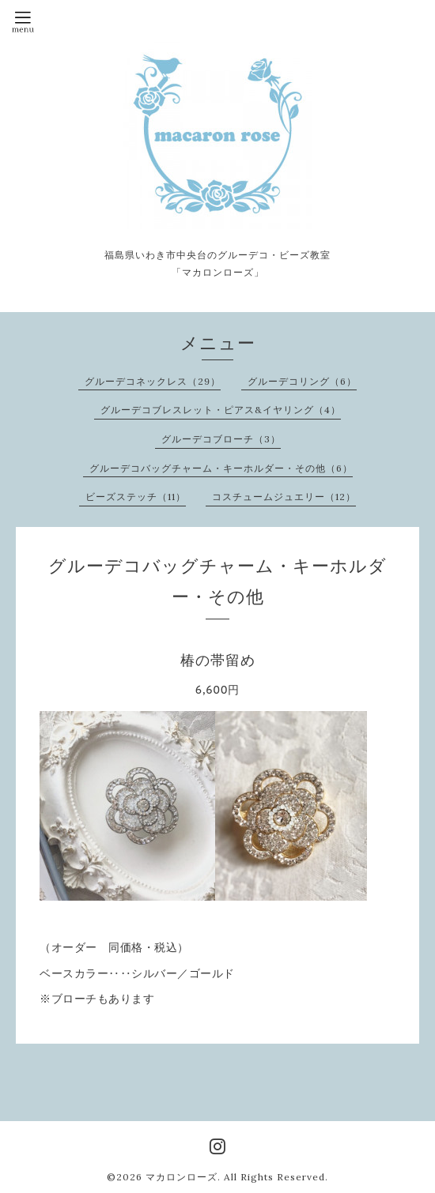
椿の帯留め (217, 660)
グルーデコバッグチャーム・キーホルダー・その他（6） (221, 468)
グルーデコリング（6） (302, 381)
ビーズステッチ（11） (135, 496)
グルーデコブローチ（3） (221, 439)
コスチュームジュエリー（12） (284, 496)
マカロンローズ (182, 1177)
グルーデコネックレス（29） (153, 381)
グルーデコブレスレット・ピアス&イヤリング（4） (220, 410)
